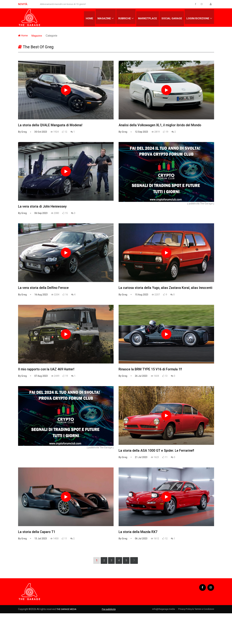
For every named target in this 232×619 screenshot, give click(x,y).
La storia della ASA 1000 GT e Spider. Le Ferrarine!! (157, 456)
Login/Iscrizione (197, 17)
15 (65, 213)
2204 (55, 295)
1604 (155, 381)
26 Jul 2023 (141, 381)
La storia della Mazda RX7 (138, 538)
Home (86, 17)
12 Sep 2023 (141, 132)
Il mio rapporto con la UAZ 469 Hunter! (47, 375)
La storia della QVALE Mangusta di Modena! (51, 125)
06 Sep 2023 (41, 213)
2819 (155, 132)
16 (65, 295)
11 (165, 463)
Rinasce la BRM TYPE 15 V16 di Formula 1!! (151, 375)
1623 (155, 463)
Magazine (102, 17)
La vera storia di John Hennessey (43, 207)
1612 (155, 544)
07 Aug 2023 (41, 381)
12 (64, 132)
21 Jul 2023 (141, 463)
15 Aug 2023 (141, 300)
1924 (54, 132)
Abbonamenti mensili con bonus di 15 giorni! (64, 4)
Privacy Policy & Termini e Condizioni (195, 615)
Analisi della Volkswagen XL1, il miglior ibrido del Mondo (162, 125)
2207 (156, 300)
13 (165, 381)
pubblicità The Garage (201, 203)
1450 (54, 544)
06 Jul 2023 (141, 544)
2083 (55, 213)
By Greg (22, 132)
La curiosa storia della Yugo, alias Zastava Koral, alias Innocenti (160, 290)
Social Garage (171, 17)
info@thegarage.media (159, 615)
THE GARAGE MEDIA (67, 615)
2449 (55, 381)
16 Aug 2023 (41, 295)
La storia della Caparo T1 (37, 538)
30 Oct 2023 (40, 132)
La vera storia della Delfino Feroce (44, 288)
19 (165, 132)
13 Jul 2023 (40, 544)
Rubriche (122, 17)
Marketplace (146, 17)
